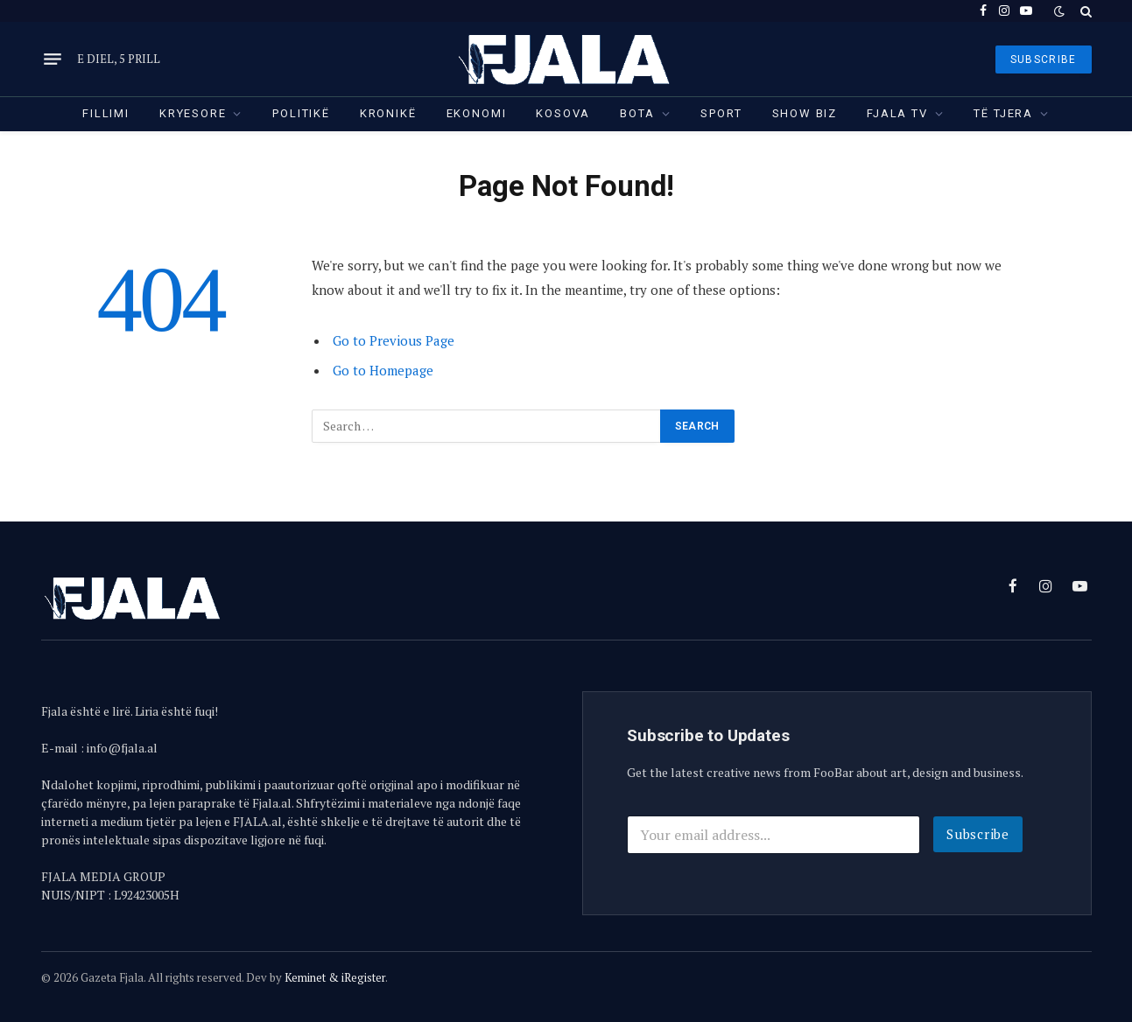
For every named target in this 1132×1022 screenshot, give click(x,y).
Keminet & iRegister (335, 977)
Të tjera (1003, 113)
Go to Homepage (383, 370)
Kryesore (193, 113)
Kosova (563, 113)
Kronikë (388, 113)
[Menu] (52, 59)
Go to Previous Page (393, 340)
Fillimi (106, 113)
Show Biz (805, 113)
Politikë (301, 113)
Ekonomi (476, 113)
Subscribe (977, 834)
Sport (721, 113)
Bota (637, 113)
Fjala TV (897, 113)
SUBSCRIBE (1043, 59)
